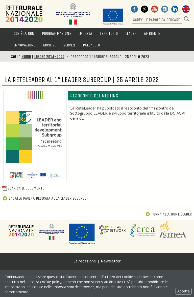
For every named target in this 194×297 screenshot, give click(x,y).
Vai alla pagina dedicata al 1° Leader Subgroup (45, 198)
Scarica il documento (23, 188)
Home (26, 56)
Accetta (183, 291)
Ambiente (152, 33)
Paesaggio (91, 45)
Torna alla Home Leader (168, 214)
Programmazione (56, 33)
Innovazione (24, 45)
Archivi (49, 45)
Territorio (109, 33)
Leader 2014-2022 (49, 56)
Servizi (69, 45)
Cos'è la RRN (24, 33)
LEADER (130, 33)
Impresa (85, 33)
